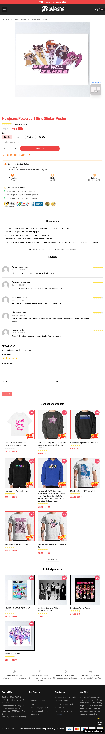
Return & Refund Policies (64, 704)
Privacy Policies (36, 704)
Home (4, 19)
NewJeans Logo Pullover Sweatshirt (84, 443)
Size (3, 133)
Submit (7, 394)
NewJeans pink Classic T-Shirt (16, 544)
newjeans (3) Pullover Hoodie (16, 491)
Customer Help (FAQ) (63, 711)
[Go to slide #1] (46, 102)
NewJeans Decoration (19, 19)
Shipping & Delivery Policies (65, 697)
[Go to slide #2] (59, 102)
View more (52, 559)
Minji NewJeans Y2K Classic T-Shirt (83, 491)
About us (33, 697)
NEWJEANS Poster (12, 654)
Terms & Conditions (37, 701)
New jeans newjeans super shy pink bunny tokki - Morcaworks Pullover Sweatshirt (52, 445)
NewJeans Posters (40, 19)
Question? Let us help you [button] (93, 731)
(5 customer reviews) (21, 124)
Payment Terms (61, 701)
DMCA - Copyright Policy (39, 708)
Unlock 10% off (100, 723)
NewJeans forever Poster (80, 608)
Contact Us (59, 708)
